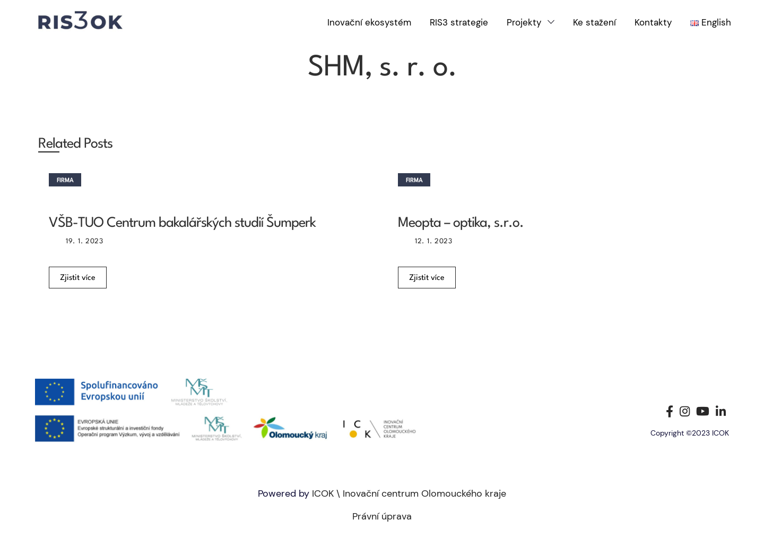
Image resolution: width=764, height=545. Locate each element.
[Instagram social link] (684, 411)
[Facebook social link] (669, 411)
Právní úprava (382, 516)
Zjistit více (78, 278)
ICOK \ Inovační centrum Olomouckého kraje (409, 493)
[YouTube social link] (703, 411)
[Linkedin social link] (721, 411)
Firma (65, 181)
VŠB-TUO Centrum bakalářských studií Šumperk (182, 223)
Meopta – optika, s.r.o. (461, 223)
